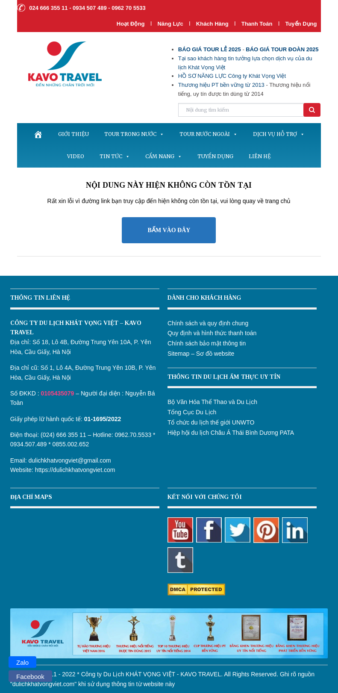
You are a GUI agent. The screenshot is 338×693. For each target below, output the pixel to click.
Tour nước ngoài (208, 134)
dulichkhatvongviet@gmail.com (70, 460)
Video (75, 156)
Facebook (30, 676)
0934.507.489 (28, 444)
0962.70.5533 (133, 434)
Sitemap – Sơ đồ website (201, 353)
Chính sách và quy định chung (208, 323)
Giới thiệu (73, 134)
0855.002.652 (71, 444)
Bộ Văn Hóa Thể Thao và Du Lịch (212, 401)
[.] (38, 134)
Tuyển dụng (301, 24)
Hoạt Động (131, 24)
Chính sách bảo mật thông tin (207, 343)
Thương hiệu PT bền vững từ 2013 (221, 85)
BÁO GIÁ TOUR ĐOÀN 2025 (282, 49)
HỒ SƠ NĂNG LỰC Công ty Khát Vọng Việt (232, 76)
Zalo (22, 662)
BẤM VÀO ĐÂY (169, 230)
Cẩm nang (163, 156)
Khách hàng (212, 24)
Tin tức (115, 156)
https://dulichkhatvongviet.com (75, 469)
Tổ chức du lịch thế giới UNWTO (211, 422)
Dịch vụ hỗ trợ (279, 134)
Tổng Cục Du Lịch (192, 412)
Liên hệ (260, 156)
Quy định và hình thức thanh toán (212, 333)
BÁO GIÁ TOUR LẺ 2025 (209, 49)
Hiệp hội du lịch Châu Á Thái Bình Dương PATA (231, 432)
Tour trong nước (134, 134)
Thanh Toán (257, 24)
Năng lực (170, 24)
